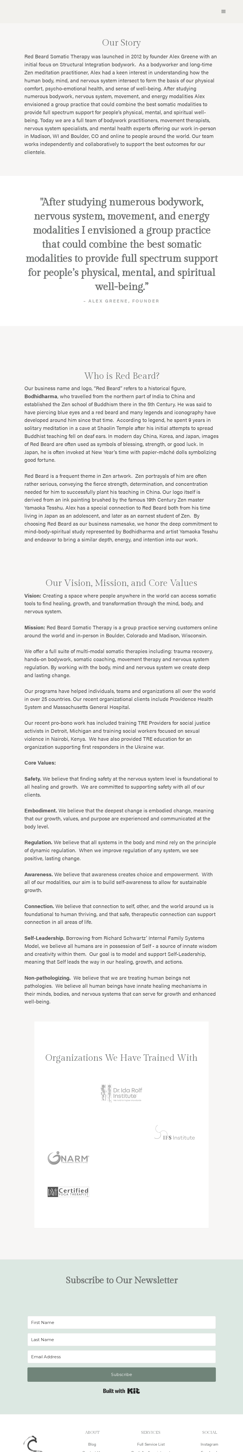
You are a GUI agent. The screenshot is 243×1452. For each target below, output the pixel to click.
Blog (92, 1444)
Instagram (209, 1444)
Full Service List (151, 1444)
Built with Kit (121, 1391)
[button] (223, 11)
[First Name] (121, 1322)
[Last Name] (121, 1339)
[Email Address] (121, 1356)
